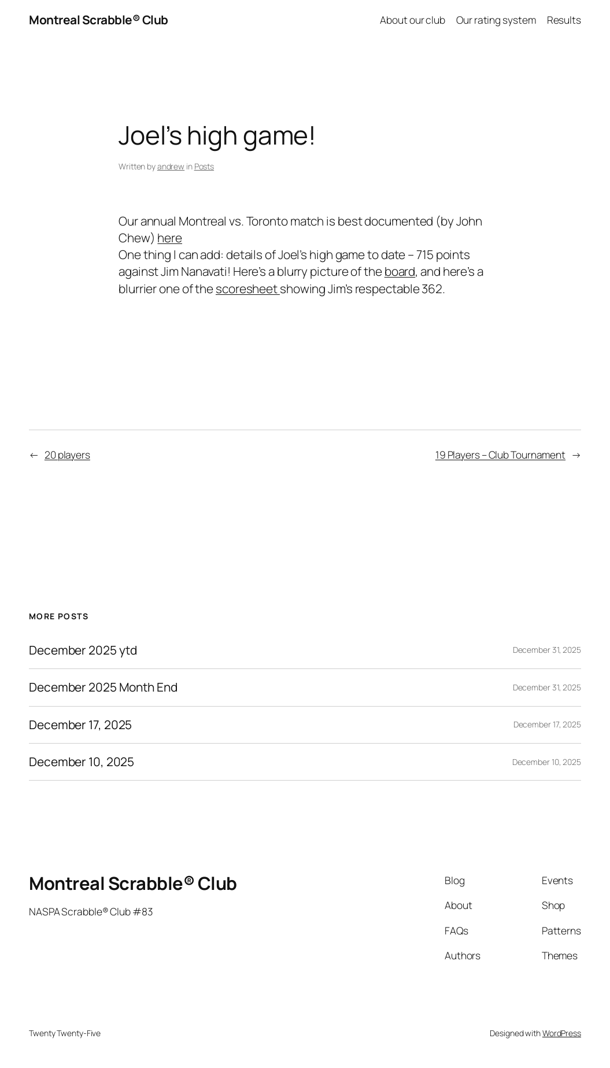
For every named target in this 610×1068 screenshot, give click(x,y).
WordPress (561, 1033)
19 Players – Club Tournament (500, 454)
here (169, 238)
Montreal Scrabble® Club (98, 20)
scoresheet (248, 288)
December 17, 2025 (80, 724)
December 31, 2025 (547, 649)
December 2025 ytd (83, 650)
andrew (170, 166)
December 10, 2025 (81, 761)
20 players (67, 454)
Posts (204, 166)
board (400, 271)
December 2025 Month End (103, 687)
